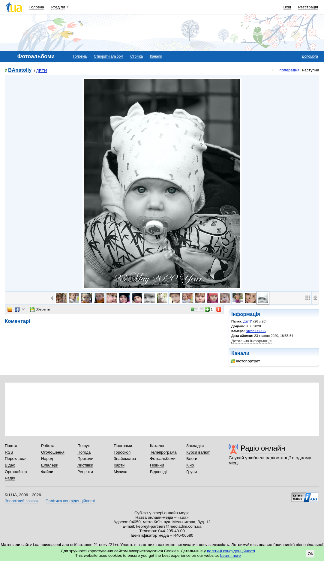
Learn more (230, 555)
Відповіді (158, 472)
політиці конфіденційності (231, 551)
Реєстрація (308, 7)
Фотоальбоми (163, 458)
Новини (157, 465)
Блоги (191, 458)
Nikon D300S (256, 331)
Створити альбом (108, 56)
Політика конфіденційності (70, 501)
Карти (119, 465)
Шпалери (49, 465)
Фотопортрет (245, 361)
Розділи (58, 7)
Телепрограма (163, 452)
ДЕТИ (41, 70)
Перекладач (16, 458)
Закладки (195, 445)
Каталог (157, 445)
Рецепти (85, 472)
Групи (191, 472)
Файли (47, 472)
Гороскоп (122, 452)
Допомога (310, 56)
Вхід (287, 7)
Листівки (85, 465)
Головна (36, 7)
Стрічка (136, 56)
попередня (289, 70)
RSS (9, 452)
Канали (156, 56)
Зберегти (40, 309)
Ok (310, 553)
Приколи (85, 458)
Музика (120, 472)
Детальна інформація (251, 341)
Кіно (190, 465)
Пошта (11, 445)
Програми (123, 445)
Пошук (83, 445)
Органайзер (16, 472)
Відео (10, 465)
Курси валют (198, 452)
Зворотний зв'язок (21, 501)
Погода (84, 452)
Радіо (10, 478)
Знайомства (125, 458)
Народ (47, 458)
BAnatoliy (20, 70)
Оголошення (52, 452)
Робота (47, 445)
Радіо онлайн (263, 448)
